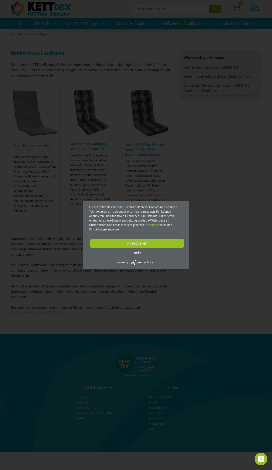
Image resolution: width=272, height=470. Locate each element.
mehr (137, 253)
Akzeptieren (137, 243)
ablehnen (151, 225)
